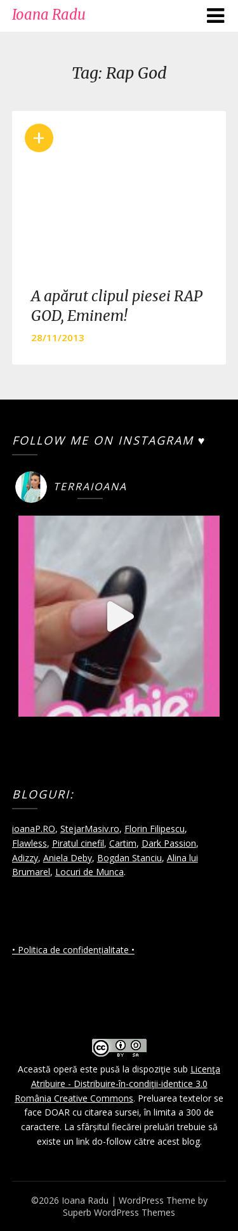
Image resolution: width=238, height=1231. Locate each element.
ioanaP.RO (33, 829)
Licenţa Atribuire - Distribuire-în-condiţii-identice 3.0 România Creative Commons (117, 1083)
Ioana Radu (49, 14)
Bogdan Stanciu (129, 858)
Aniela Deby (67, 858)
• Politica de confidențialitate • (73, 950)
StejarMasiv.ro (89, 829)
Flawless (29, 843)
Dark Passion (169, 843)
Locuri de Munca (89, 872)
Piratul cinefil (78, 843)
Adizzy (25, 858)
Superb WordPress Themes (119, 1212)
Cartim (122, 843)
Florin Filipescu (154, 829)
